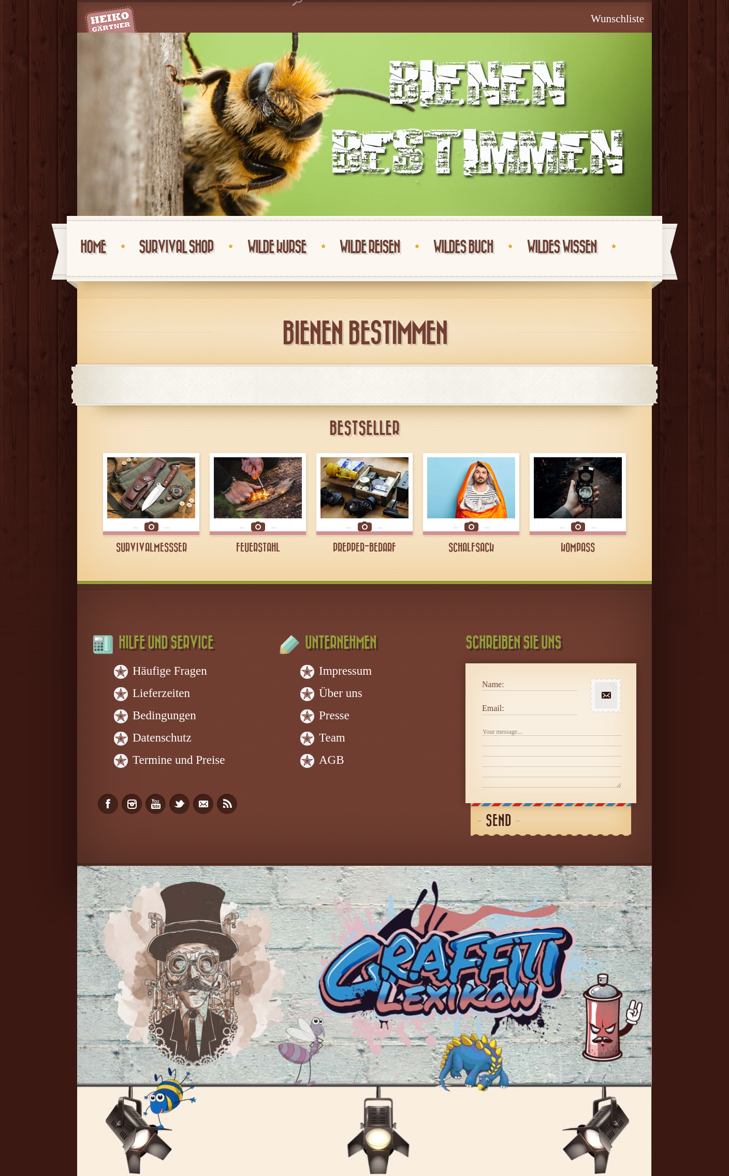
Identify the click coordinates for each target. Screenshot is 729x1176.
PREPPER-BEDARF (364, 548)
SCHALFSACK (471, 548)
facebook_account (108, 804)
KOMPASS (578, 548)
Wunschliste (617, 18)
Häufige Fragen (170, 670)
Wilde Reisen (369, 247)
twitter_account (179, 804)
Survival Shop (176, 247)
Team (332, 737)
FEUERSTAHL (258, 548)
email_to (203, 804)
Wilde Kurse (276, 247)
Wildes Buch (463, 247)
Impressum (345, 670)
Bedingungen (164, 715)
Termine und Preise (179, 759)
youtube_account (155, 804)
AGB (331, 759)
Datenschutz (162, 737)
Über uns (340, 693)
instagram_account (132, 804)
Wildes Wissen (561, 247)
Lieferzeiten (161, 693)
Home (93, 247)
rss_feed (227, 804)
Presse (334, 715)
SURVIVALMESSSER (151, 548)
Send (499, 821)
